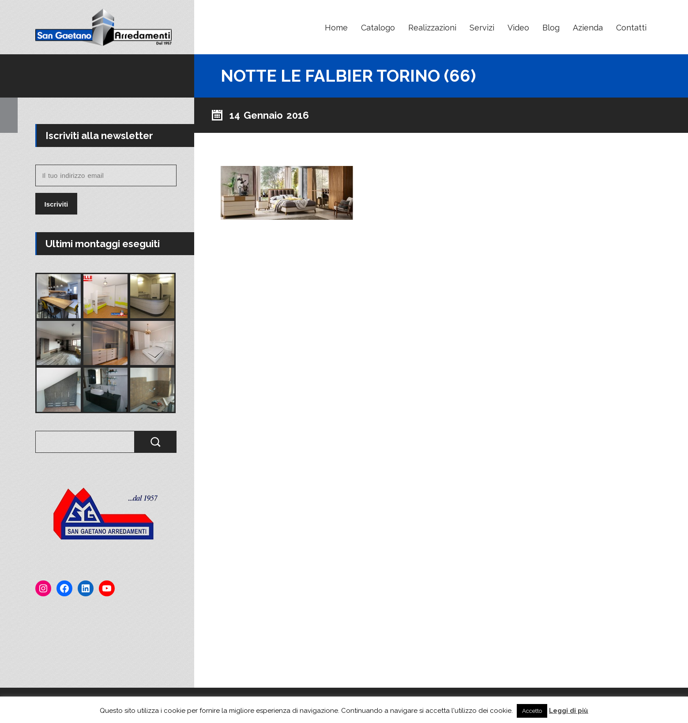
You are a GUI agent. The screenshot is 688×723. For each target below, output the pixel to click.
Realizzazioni (432, 27)
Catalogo (378, 27)
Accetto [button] (532, 711)
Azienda (588, 27)
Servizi (482, 27)
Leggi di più (568, 711)
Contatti (631, 27)
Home (336, 27)
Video (518, 27)
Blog (551, 27)
